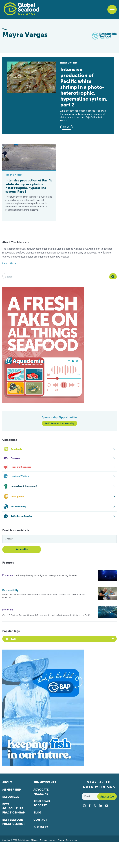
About (7, 782)
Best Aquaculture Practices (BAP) (14, 808)
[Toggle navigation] (112, 9)
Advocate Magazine (41, 792)
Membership (11, 789)
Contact (40, 820)
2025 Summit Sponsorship (59, 423)
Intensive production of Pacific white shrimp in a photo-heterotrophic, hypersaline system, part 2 (83, 87)
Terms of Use (71, 840)
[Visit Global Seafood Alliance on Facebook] (89, 805)
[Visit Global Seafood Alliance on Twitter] (95, 805)
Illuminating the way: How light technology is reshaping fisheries (45, 575)
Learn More (9, 263)
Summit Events (44, 782)
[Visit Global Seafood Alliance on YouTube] (107, 805)
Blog (37, 812)
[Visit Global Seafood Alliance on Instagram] (84, 805)
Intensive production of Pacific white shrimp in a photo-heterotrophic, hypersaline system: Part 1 (28, 186)
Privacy (61, 840)
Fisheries (7, 575)
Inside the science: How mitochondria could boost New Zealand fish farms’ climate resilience (43, 595)
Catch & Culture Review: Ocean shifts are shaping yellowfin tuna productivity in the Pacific (46, 615)
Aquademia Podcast (42, 803)
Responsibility (10, 590)
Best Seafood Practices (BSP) (13, 822)
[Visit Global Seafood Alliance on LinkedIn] (101, 805)
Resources (10, 797)
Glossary (40, 827)
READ (66, 127)
